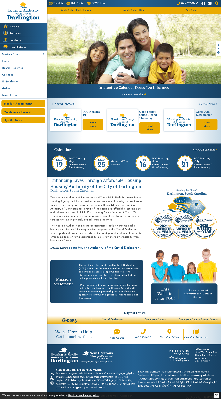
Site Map (113, 391)
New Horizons (18, 47)
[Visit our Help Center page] (75, 3)
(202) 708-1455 (128, 378)
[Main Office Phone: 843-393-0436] (187, 3)
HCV (133, 10)
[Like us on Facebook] (203, 3)
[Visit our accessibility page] (210, 3)
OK (216, 395)
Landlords (15, 40)
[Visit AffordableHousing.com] (179, 353)
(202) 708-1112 (106, 378)
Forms (5, 61)
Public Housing (76, 10)
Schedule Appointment (18, 103)
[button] (217, 3)
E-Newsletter (10, 81)
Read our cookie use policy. (83, 395)
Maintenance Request (17, 112)
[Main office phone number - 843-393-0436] (143, 329)
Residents (15, 33)
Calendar (7, 75)
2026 (56, 391)
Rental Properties (12, 68)
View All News (208, 104)
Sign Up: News (13, 120)
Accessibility (126, 391)
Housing (14, 26)
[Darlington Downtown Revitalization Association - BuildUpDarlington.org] (69, 314)
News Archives (11, 95)
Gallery (6, 88)
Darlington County (155, 314)
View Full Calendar (205, 144)
